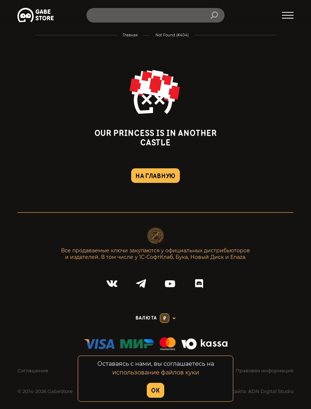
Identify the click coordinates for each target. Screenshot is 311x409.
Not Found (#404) (172, 35)
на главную (155, 176)
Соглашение (32, 370)
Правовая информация (264, 370)
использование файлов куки (155, 372)
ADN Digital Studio (271, 391)
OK (155, 390)
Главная (130, 35)
